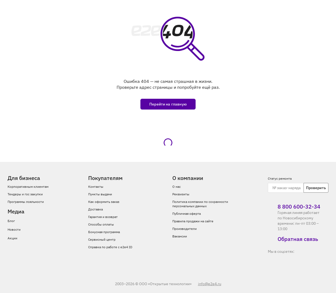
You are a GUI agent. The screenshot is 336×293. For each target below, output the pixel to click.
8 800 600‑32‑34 (294, 206)
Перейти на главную (168, 104)
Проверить (316, 187)
